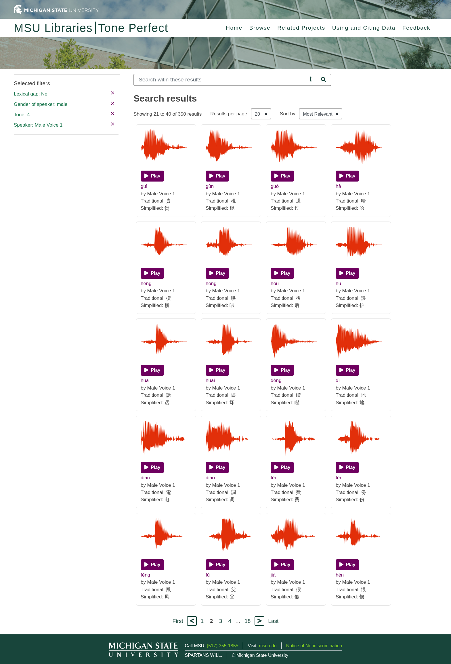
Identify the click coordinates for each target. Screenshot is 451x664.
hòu (275, 283)
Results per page (228, 114)
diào (210, 477)
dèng (276, 380)
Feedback (416, 28)
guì (144, 186)
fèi (273, 477)
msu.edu (267, 645)
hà (338, 186)
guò (275, 186)
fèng (145, 575)
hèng (146, 283)
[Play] (152, 176)
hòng (211, 283)
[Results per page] (261, 113)
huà (145, 380)
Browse (260, 28)
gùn (210, 186)
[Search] (220, 80)
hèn (340, 575)
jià (273, 575)
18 (247, 621)
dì (338, 380)
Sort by (287, 114)
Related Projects (301, 28)
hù (338, 283)
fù (208, 575)
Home (234, 28)
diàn (145, 477)
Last (273, 621)
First (178, 621)
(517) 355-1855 (222, 645)
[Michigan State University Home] (56, 9)
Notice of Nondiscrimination (314, 645)
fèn (339, 477)
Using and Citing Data (363, 28)
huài (210, 380)
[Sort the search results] (320, 113)
